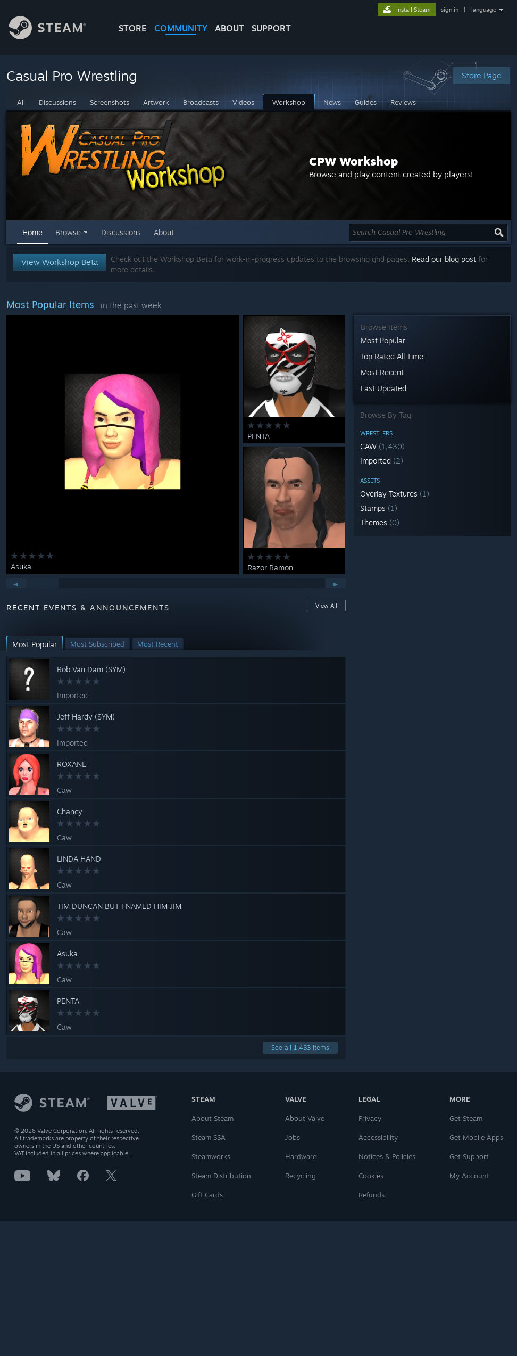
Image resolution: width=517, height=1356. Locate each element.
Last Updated (383, 388)
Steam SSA (208, 1137)
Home (32, 232)
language (483, 9)
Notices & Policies (386, 1156)
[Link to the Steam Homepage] (55, 36)
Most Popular (383, 340)
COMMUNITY (180, 28)
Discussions (121, 232)
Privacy (369, 1118)
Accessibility (378, 1137)
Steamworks (210, 1156)
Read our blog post (444, 258)
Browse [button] (68, 232)
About (229, 28)
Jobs (292, 1137)
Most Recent (382, 372)
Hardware (300, 1156)
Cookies (370, 1175)
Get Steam (465, 1118)
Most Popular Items (50, 304)
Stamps (378, 507)
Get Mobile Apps (476, 1137)
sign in (449, 9)
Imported (381, 460)
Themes (379, 522)
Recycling (300, 1175)
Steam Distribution (221, 1175)
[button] (432, 446)
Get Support (469, 1156)
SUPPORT (271, 28)
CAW (382, 446)
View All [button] (326, 605)
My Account (469, 1175)
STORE (133, 28)
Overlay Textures (394, 493)
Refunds (371, 1194)
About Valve (304, 1118)
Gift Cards (207, 1194)
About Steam (212, 1118)
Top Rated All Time (392, 356)
